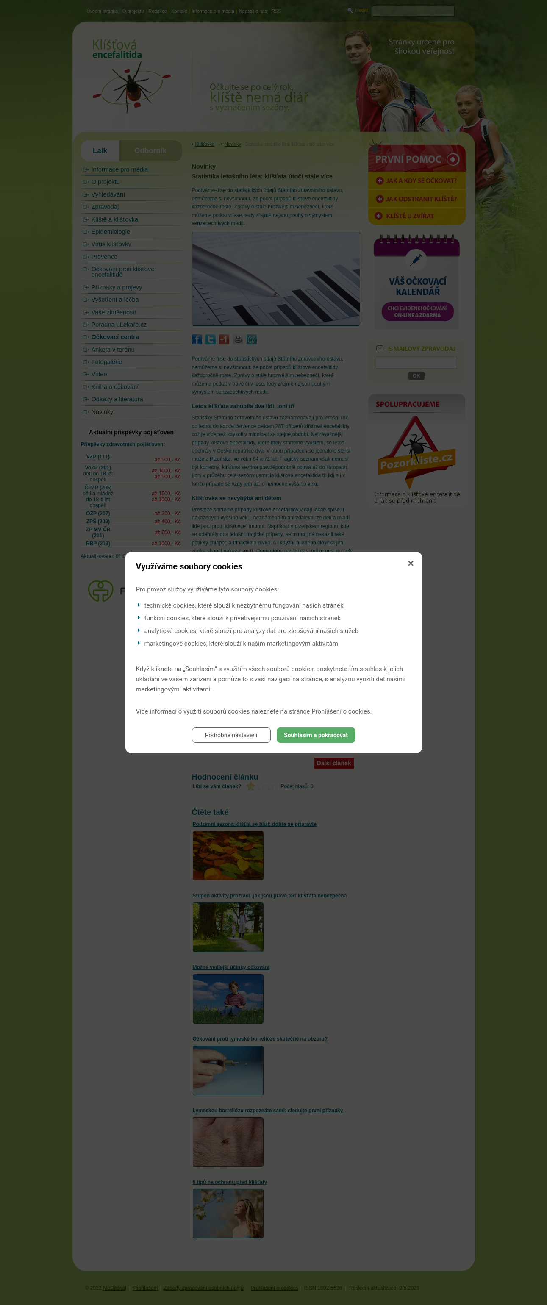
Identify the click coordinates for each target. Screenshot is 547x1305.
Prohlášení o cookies (340, 711)
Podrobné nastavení (231, 735)
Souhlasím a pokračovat (316, 735)
